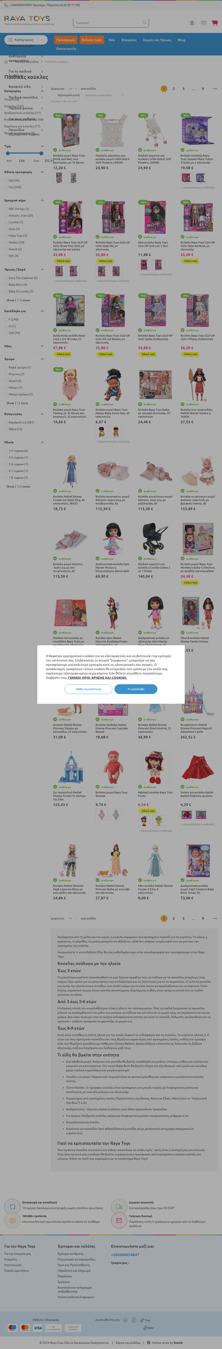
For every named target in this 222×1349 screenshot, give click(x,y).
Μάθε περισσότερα (88, 689)
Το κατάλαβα (135, 689)
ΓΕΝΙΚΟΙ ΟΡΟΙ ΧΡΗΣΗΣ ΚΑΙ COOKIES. (97, 677)
